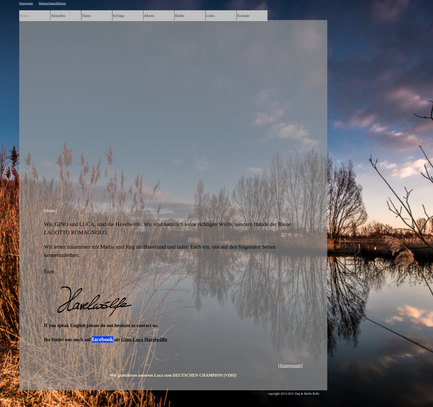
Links (210, 16)
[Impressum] (290, 365)
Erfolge (118, 16)
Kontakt (243, 16)
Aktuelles (58, 16)
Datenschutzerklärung (52, 3)
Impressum (26, 3)
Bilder (180, 16)
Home (24, 16)
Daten (86, 16)
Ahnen (149, 16)
